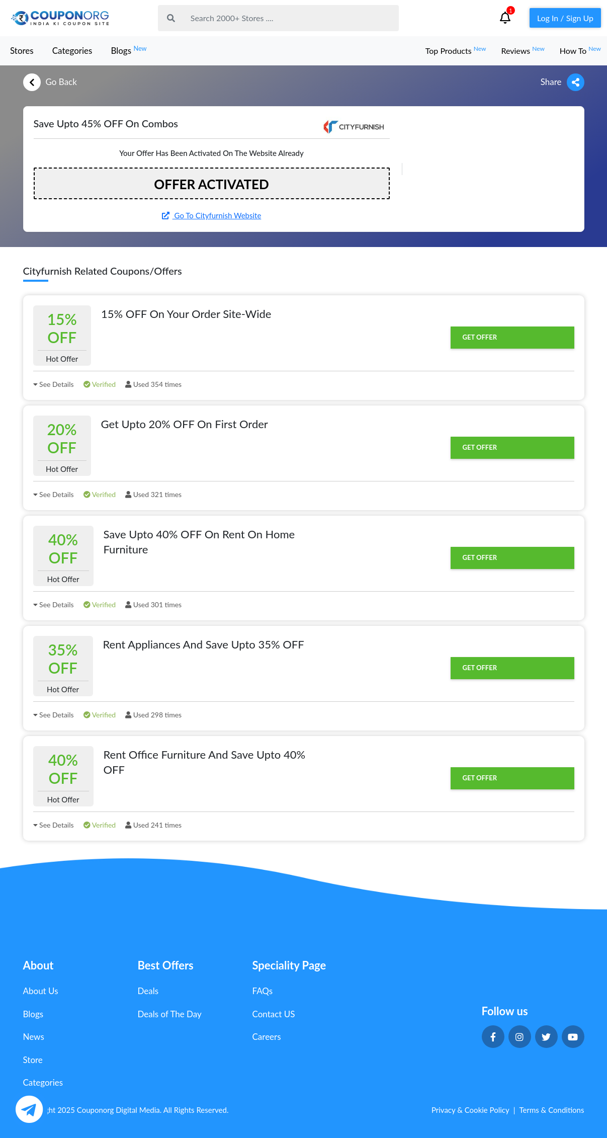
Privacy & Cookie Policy (470, 1109)
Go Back (50, 82)
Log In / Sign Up (565, 18)
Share (562, 82)
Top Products (455, 50)
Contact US (273, 1014)
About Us (40, 991)
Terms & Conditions (551, 1109)
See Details (53, 384)
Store (33, 1059)
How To (580, 50)
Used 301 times (153, 604)
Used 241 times (153, 825)
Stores (22, 50)
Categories (72, 50)
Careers (266, 1036)
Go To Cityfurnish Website (212, 215)
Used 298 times (153, 714)
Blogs (128, 50)
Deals (148, 991)
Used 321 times (153, 494)
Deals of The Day (170, 1014)
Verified (99, 384)
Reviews (522, 50)
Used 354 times (153, 384)
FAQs (262, 991)
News (33, 1036)
